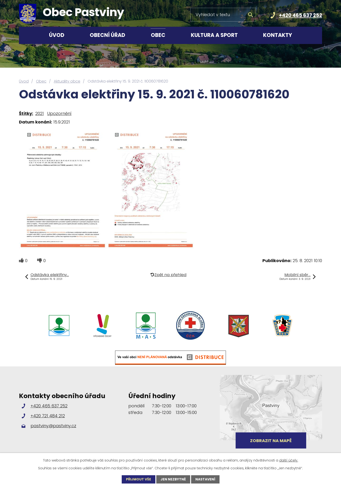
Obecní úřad (107, 35)
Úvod (56, 35)
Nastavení (205, 479)
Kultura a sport (214, 35)
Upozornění (59, 113)
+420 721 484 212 (48, 416)
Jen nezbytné (173, 479)
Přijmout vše (138, 479)
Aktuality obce (67, 81)
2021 (39, 113)
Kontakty (277, 35)
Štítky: (26, 113)
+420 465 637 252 (300, 15)
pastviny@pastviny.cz (53, 426)
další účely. (288, 460)
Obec (158, 35)
